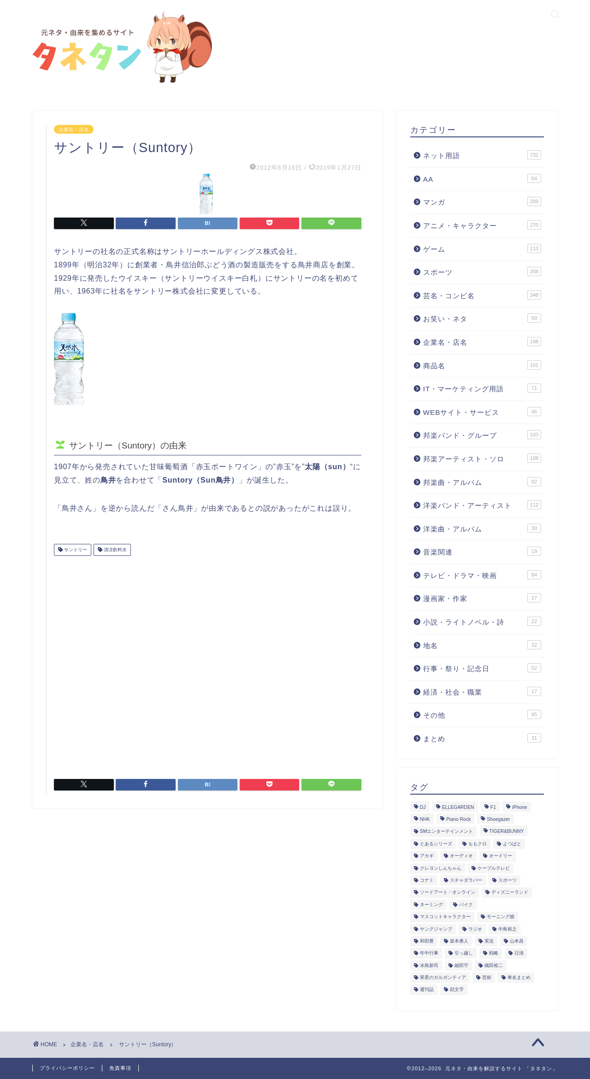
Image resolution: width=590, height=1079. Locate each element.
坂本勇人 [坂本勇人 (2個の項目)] (459, 940)
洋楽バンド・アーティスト (482, 504)
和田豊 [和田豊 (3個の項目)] (427, 940)
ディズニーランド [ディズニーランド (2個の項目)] (509, 892)
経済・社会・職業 (482, 691)
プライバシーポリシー (67, 1068)
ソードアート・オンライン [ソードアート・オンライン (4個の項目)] (447, 892)
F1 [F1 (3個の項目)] (493, 807)
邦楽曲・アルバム (482, 481)
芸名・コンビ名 (482, 295)
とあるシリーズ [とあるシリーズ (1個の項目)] (436, 843)
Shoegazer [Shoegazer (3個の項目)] (498, 819)
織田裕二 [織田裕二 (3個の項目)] (493, 965)
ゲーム (482, 248)
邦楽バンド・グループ (482, 434)
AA (482, 178)
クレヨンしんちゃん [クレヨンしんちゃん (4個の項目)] (440, 868)
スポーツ (482, 271)
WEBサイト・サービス (482, 411)
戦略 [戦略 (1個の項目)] (493, 953)
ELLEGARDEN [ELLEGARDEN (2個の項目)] (458, 807)
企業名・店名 (74, 129)
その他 (482, 714)
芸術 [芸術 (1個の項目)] (486, 977)
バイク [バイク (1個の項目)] (466, 904)
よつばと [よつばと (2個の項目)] (512, 843)
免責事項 (120, 1068)
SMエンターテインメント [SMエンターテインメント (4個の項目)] (446, 831)
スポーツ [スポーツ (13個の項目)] (507, 880)
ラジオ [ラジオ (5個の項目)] (475, 929)
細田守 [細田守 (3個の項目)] (461, 965)
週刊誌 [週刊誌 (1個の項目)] (427, 989)
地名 (482, 644)
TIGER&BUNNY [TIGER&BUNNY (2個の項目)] (507, 831)
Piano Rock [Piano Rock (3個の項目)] (458, 819)
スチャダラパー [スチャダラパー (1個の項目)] (466, 880)
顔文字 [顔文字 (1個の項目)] (457, 989)
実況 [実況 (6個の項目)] (489, 940)
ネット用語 (482, 154)
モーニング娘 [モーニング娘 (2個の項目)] (500, 917)
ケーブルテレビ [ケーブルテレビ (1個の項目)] (494, 868)
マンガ (482, 201)
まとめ (482, 738)
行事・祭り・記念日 (482, 667)
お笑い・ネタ (482, 318)
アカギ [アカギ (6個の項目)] (427, 856)
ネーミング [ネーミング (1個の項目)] (431, 904)
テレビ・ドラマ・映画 (482, 574)
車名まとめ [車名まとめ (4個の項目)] (519, 977)
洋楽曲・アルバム (482, 528)
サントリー (75, 549)
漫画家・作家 (482, 597)
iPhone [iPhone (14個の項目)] (519, 807)
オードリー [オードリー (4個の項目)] (500, 856)
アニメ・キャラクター (482, 225)
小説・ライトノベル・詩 (482, 621)
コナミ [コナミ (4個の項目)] (427, 880)
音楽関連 (482, 551)
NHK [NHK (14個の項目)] (425, 819)
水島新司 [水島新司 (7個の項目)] (429, 965)
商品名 (482, 365)
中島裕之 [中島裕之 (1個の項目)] (507, 929)
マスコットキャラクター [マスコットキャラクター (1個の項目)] (445, 917)
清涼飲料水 (114, 549)
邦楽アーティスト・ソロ (482, 458)
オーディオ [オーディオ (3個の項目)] (461, 856)
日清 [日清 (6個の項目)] (519, 953)
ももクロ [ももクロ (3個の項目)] (477, 843)
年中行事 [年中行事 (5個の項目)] (429, 953)
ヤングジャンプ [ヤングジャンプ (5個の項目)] (436, 929)
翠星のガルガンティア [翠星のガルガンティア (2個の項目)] (443, 977)
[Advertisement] (207, 664)
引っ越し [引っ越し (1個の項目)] (463, 953)
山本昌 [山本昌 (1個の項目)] (517, 940)
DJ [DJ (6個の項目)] (423, 807)
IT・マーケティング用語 (482, 388)
